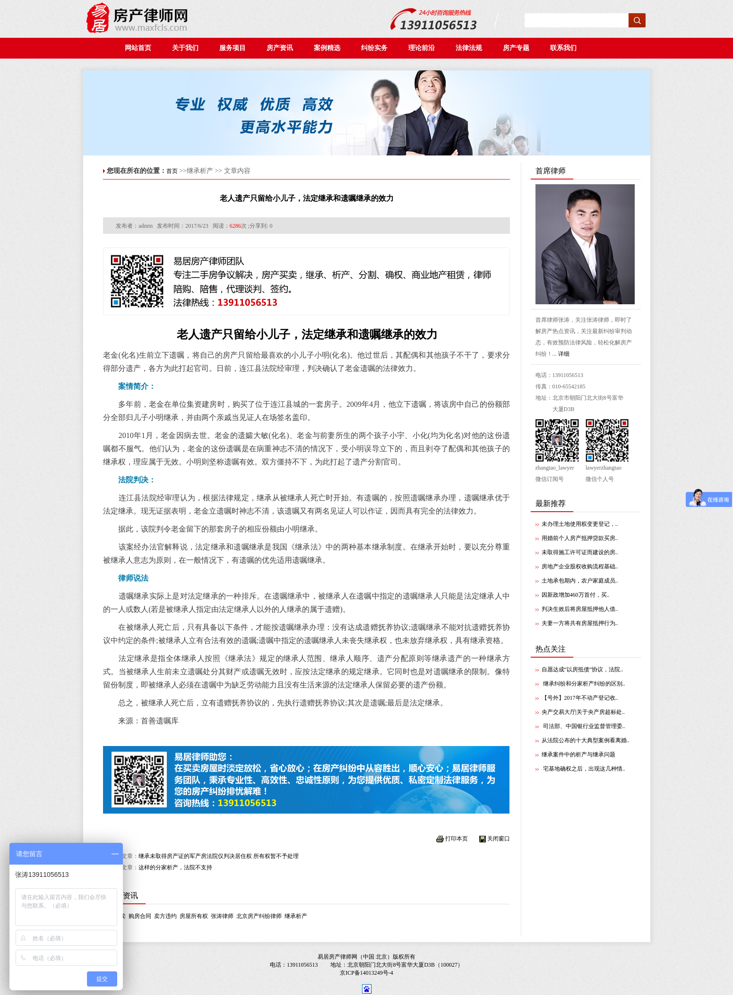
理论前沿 (424, 47)
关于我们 (185, 47)
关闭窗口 (498, 838)
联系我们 (565, 47)
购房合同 (140, 916)
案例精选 (329, 47)
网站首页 (138, 47)
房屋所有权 (194, 916)
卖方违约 (165, 916)
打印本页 (456, 838)
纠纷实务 (377, 47)
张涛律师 (222, 916)
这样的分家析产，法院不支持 (175, 867)
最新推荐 (550, 503)
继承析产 (296, 916)
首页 (172, 171)
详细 (563, 354)
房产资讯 (282, 47)
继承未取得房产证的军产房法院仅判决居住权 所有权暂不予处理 (218, 856)
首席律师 (550, 171)
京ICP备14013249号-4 (366, 972)
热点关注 (550, 649)
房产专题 (517, 47)
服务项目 (232, 47)
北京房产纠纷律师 (259, 916)
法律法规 (471, 47)
